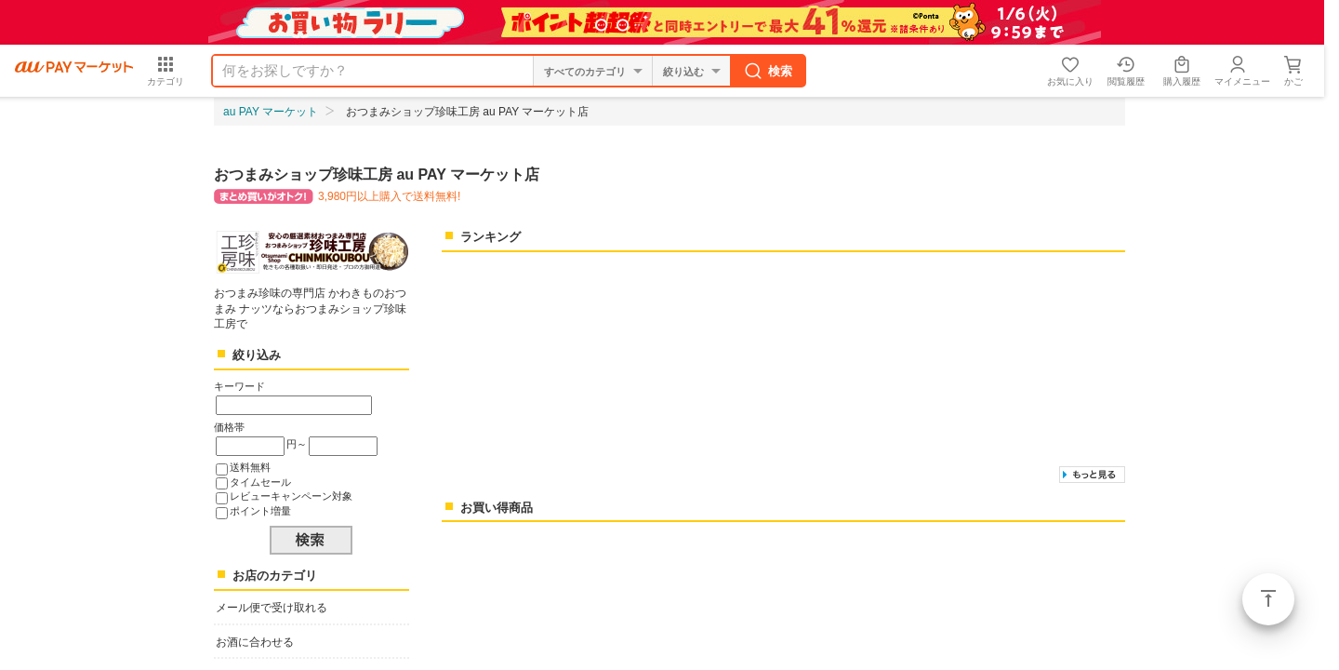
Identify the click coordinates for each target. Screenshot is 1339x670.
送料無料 (250, 467)
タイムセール (260, 482)
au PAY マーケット (270, 111)
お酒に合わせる (255, 642)
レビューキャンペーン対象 (291, 496)
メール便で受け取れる (271, 607)
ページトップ (1268, 599)
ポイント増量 (260, 510)
